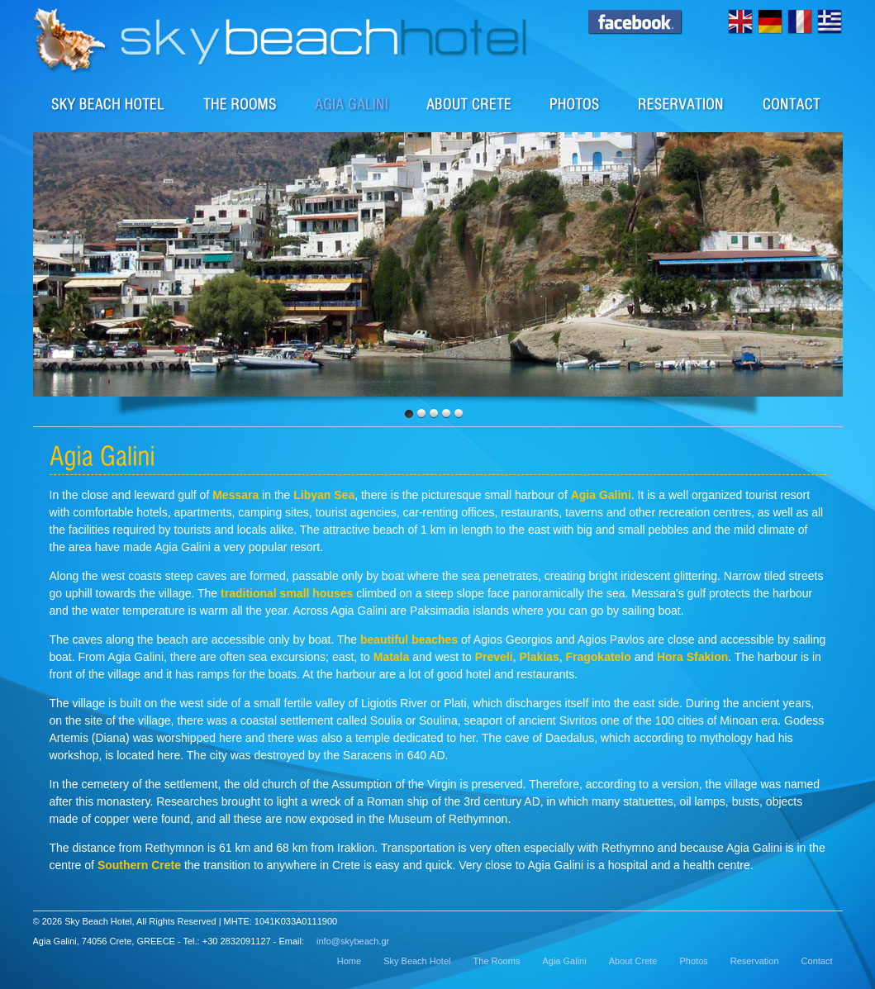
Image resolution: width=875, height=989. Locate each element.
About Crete (469, 103)
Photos (575, 103)
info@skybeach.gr (352, 941)
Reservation (681, 103)
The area (352, 103)
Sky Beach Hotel (108, 103)
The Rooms (497, 961)
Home (349, 961)
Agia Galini (564, 961)
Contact (792, 103)
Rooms (240, 103)
